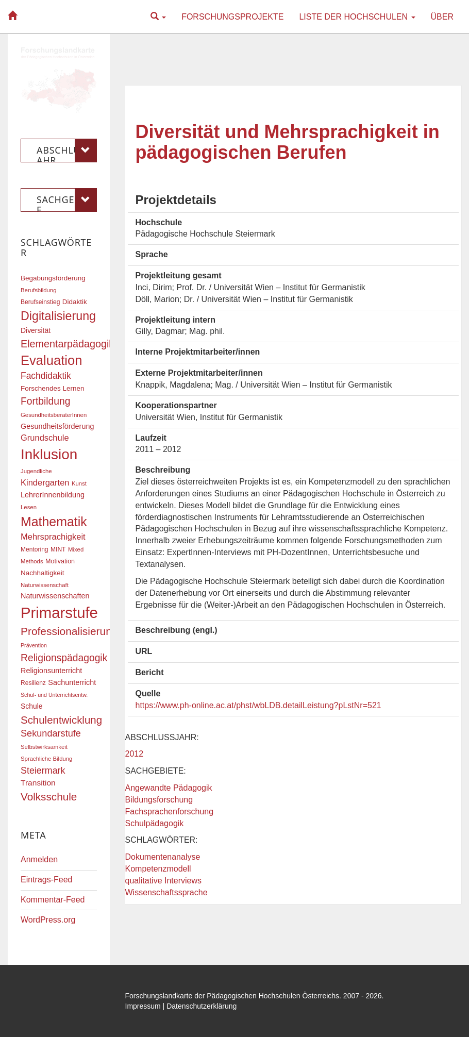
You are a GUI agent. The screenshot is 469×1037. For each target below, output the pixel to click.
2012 (134, 753)
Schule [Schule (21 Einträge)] (32, 706)
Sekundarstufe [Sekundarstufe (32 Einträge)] (51, 733)
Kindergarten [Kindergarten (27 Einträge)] (45, 482)
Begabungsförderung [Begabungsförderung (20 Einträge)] (53, 278)
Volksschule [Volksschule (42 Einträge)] (49, 796)
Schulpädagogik (154, 823)
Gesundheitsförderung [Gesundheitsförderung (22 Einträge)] (57, 426)
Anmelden (39, 859)
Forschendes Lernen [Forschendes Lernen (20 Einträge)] (52, 388)
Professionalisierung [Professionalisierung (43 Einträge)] (69, 631)
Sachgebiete (67, 200)
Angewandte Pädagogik (168, 787)
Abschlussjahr (67, 150)
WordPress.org (48, 919)
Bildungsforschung (159, 799)
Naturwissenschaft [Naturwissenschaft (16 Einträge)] (45, 585)
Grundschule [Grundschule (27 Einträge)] (45, 437)
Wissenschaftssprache (166, 892)
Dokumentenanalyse (162, 856)
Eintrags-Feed (47, 879)
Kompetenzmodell (158, 868)
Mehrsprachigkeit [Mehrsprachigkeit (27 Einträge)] (53, 536)
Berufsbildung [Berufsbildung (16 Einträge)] (38, 290)
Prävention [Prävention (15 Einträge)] (34, 645)
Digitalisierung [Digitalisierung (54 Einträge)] (58, 316)
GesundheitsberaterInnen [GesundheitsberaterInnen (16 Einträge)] (54, 415)
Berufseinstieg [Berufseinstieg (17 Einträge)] (40, 302)
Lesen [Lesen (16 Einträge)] (29, 507)
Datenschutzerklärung (201, 1006)
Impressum (143, 1006)
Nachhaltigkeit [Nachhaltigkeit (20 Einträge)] (42, 573)
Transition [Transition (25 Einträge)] (38, 782)
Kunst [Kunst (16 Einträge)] (79, 483)
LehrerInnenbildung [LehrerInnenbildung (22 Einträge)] (53, 495)
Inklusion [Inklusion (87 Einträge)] (49, 454)
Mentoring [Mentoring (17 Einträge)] (34, 549)
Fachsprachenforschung (169, 811)
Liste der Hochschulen (357, 16)
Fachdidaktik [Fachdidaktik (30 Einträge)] (46, 376)
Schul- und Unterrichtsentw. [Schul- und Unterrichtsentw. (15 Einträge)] (54, 695)
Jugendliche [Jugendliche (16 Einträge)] (36, 471)
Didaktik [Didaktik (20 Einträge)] (74, 302)
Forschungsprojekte (232, 16)
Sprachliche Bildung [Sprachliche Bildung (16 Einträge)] (46, 759)
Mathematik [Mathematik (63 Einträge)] (54, 521)
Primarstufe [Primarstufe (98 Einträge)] (59, 612)
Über (442, 16)
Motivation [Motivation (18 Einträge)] (60, 561)
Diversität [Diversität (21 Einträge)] (36, 330)
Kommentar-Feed (53, 899)
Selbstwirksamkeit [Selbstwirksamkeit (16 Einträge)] (44, 747)
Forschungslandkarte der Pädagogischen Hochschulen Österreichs (232, 996)
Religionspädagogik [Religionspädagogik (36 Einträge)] (64, 658)
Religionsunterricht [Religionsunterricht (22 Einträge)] (51, 670)
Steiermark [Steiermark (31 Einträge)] (43, 770)
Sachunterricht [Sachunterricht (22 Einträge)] (72, 682)
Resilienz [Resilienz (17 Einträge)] (33, 683)
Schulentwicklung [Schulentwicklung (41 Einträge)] (61, 720)
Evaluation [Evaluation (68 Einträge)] (51, 360)
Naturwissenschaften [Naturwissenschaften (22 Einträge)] (55, 596)
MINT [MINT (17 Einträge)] (58, 549)
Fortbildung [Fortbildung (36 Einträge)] (45, 401)
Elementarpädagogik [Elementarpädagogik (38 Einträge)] (67, 343)
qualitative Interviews (163, 880)
